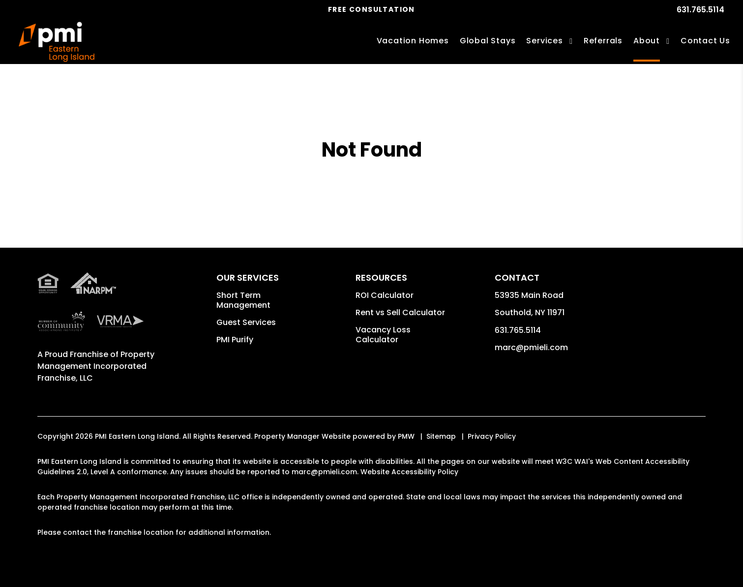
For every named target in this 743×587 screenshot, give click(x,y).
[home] (57, 42)
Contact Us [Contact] (705, 40)
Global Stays (488, 40)
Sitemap (441, 436)
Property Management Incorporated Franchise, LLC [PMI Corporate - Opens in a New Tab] (95, 366)
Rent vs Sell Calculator (400, 312)
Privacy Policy (492, 436)
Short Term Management (243, 300)
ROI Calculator (385, 295)
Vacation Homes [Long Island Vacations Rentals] (413, 40)
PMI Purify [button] (234, 339)
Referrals (603, 40)
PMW (406, 436)
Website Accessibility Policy (409, 472)
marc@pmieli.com (531, 347)
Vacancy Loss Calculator (383, 334)
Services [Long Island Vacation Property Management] (544, 40)
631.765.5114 (700, 9)
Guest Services (246, 322)
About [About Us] (646, 40)
